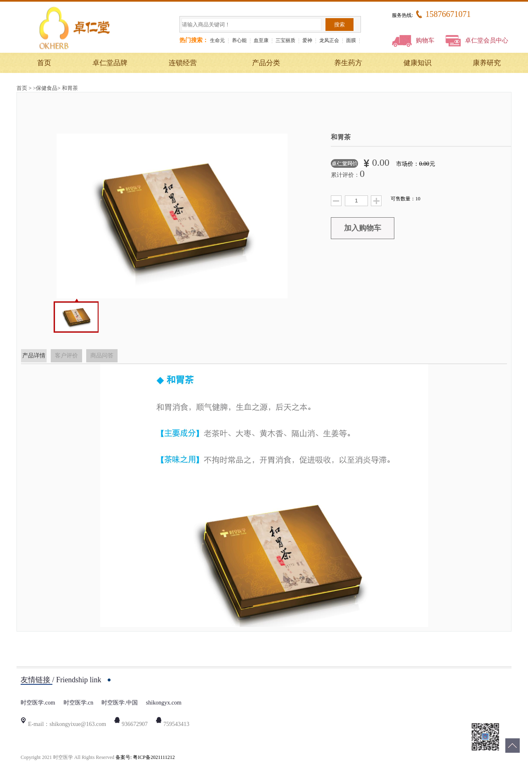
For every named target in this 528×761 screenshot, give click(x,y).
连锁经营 (183, 63)
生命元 (217, 40)
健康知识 (417, 63)
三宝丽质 (285, 40)
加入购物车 (362, 228)
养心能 (239, 40)
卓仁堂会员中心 (477, 40)
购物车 (413, 40)
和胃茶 (70, 88)
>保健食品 (45, 88)
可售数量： (405, 199)
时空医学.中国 (119, 703)
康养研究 (487, 63)
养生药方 (348, 63)
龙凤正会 (329, 40)
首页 (44, 63)
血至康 (261, 40)
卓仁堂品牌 (109, 63)
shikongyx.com (164, 703)
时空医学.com (38, 703)
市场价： (415, 164)
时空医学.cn (79, 703)
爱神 (307, 40)
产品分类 (266, 63)
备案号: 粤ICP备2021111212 (145, 757)
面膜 (351, 40)
